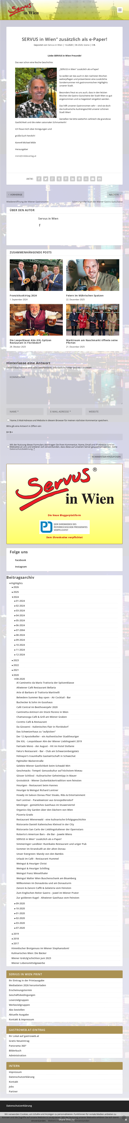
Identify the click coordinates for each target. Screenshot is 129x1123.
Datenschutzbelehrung (21, 448)
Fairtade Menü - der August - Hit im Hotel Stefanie (45, 746)
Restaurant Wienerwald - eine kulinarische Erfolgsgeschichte (51, 819)
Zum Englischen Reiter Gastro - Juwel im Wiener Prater (47, 892)
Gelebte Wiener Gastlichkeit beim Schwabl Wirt (43, 765)
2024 (16, 597)
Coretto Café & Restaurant (31, 721)
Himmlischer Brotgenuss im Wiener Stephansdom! (40, 948)
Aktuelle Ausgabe (19, 1014)
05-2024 (20, 620)
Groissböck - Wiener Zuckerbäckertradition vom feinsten (48, 780)
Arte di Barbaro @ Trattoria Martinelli (38, 692)
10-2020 (20, 908)
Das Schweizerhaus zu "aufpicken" (36, 731)
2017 (16, 943)
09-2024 (20, 639)
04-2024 (20, 615)
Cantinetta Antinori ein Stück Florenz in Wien (42, 712)
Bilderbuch (15, 1050)
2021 (16, 670)
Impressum (15, 1072)
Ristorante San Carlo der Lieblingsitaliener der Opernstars (49, 829)
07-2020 (20, 927)
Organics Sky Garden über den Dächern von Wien (44, 809)
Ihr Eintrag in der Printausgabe (26, 980)
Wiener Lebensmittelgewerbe (28, 963)
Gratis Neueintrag (19, 1040)
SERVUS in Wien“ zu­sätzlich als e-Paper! (39, 839)
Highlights (17, 583)
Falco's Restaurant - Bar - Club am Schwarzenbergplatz (47, 751)
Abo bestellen (17, 1009)
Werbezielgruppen (19, 1004)
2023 (16, 660)
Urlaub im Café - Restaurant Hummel (37, 858)
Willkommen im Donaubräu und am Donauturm (43, 883)
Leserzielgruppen (19, 1000)
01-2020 (20, 913)
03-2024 (20, 610)
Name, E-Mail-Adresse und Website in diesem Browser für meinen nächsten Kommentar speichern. (59, 420)
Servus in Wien (55, 44)
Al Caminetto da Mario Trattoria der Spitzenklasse (45, 682)
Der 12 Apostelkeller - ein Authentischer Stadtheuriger (47, 736)
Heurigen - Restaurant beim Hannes (37, 785)
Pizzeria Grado (24, 814)
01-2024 (20, 600)
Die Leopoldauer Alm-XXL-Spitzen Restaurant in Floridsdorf (30, 341)
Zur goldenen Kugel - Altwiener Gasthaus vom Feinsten (47, 897)
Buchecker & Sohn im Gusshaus (34, 702)
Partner (13, 1091)
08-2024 (20, 635)
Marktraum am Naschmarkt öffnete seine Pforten (92, 341)
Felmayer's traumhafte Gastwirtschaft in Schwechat (46, 756)
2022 (16, 665)
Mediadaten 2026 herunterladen (27, 985)
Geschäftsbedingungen (22, 995)
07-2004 (20, 630)
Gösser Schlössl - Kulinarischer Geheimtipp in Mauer (46, 775)
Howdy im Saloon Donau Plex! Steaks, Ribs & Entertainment (50, 795)
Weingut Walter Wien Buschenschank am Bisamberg (46, 878)
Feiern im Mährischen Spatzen (84, 295)
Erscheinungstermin (20, 990)
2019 (16, 933)
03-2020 (20, 923)
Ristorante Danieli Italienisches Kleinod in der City (45, 824)
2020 (16, 675)
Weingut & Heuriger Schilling (32, 868)
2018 (16, 938)
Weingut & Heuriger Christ (31, 863)
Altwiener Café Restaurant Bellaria (36, 687)
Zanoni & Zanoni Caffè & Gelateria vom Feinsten (43, 888)
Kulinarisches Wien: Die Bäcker (29, 953)
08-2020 (79, 44)
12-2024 (20, 654)
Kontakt (13, 1081)
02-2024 (20, 605)
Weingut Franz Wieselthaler (32, 873)
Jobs (11, 1086)
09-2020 (20, 903)
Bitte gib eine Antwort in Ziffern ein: (23, 426)
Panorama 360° (17, 1045)
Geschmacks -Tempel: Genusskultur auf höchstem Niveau (49, 770)
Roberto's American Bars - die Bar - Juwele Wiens (44, 834)
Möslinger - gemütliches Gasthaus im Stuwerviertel (45, 804)
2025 (16, 591)
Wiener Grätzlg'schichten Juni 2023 (31, 958)
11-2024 (20, 649)
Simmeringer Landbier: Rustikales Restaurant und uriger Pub (51, 844)
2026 (16, 587)
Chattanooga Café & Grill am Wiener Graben (41, 716)
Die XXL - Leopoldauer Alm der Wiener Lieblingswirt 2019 (49, 741)
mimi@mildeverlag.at (25, 155)
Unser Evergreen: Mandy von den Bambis (39, 853)
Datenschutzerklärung (21, 1076)
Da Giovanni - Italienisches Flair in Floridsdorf (42, 726)
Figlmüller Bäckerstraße (30, 760)
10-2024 (20, 644)
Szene (87, 44)
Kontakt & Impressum (21, 1019)
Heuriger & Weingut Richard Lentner (37, 790)
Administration (17, 1055)
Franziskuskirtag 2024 (23, 295)
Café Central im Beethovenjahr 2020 (37, 707)
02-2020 (20, 918)
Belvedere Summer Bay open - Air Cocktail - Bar (43, 697)
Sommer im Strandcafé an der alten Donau (41, 848)
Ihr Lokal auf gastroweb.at (24, 1036)
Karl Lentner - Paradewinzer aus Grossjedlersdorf (44, 800)
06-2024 (20, 625)
